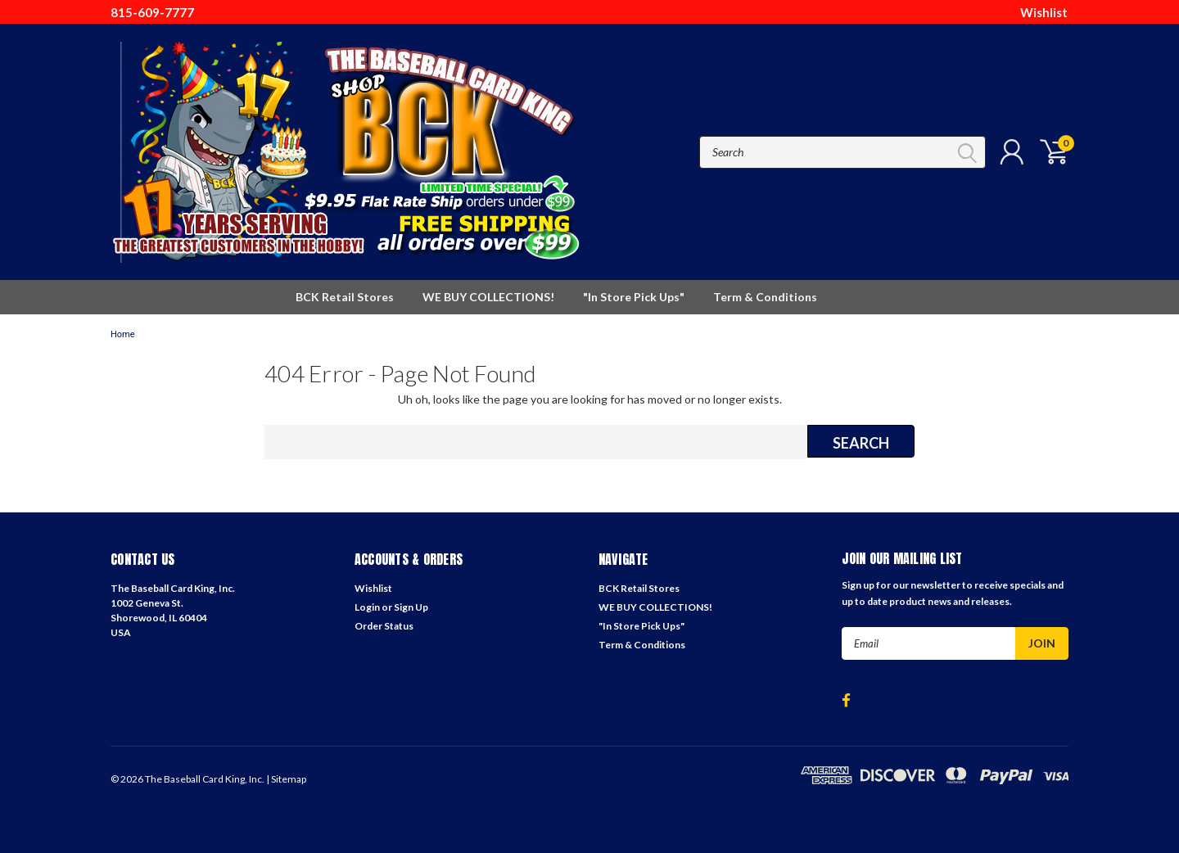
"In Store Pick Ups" (633, 297)
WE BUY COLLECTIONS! (488, 297)
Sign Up (411, 607)
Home (123, 334)
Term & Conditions (765, 297)
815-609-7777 (152, 12)
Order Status (384, 626)
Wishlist (1044, 12)
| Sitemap (286, 779)
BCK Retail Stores (345, 297)
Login (367, 607)
